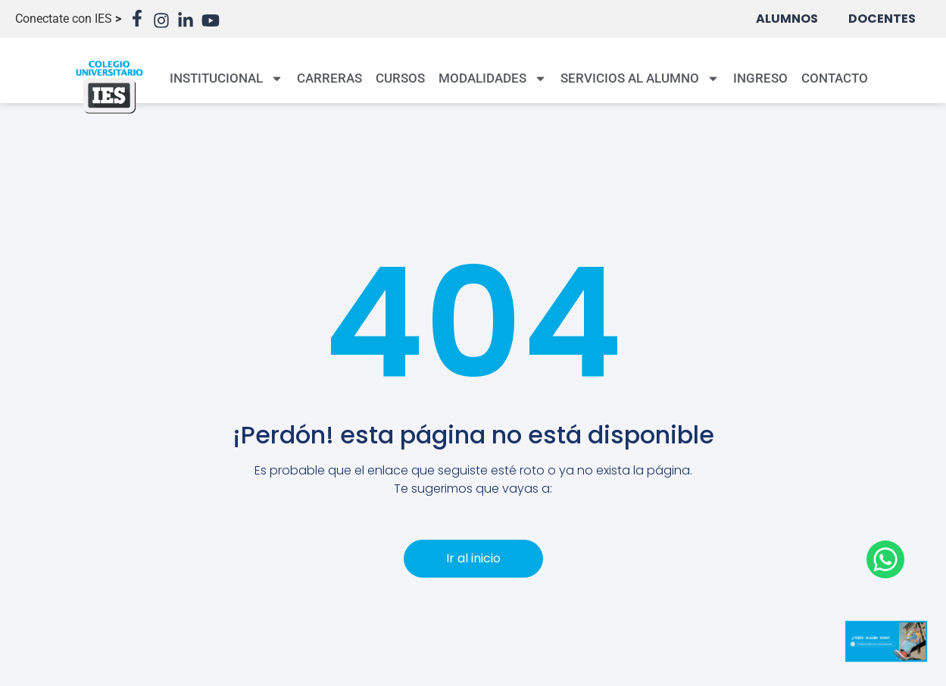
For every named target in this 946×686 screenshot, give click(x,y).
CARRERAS (329, 78)
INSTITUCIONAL (226, 78)
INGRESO (760, 78)
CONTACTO (834, 78)
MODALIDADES (493, 78)
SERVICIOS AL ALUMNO (640, 78)
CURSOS (400, 78)
